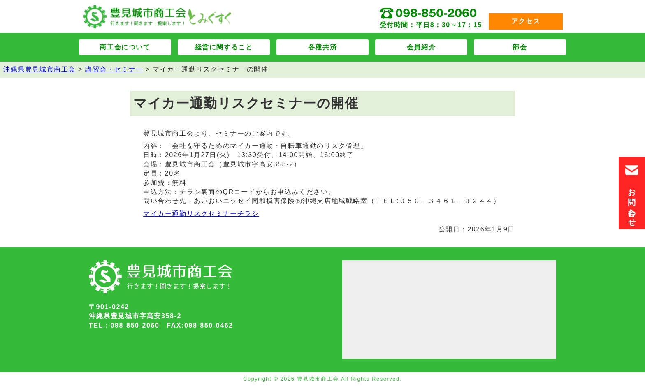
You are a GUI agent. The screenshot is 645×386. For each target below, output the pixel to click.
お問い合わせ (631, 193)
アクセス (525, 21)
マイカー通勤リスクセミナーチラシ (201, 213)
